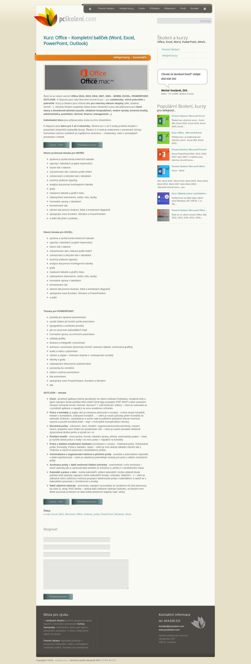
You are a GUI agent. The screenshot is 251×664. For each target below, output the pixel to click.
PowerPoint (107, 514)
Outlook (88, 514)
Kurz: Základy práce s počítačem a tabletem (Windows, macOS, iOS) (189, 193)
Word (128, 514)
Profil (183, 8)
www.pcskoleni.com (169, 629)
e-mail (47, 514)
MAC (61, 514)
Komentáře (139, 57)
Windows (119, 514)
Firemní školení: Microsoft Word (188, 166)
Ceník (142, 8)
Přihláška (154, 8)
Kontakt (194, 8)
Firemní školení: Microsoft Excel (188, 116)
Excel (54, 514)
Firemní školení (106, 8)
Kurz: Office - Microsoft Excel (187, 132)
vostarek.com (61, 660)
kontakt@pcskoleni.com (171, 626)
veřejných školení (55, 620)
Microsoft (70, 514)
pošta (96, 514)
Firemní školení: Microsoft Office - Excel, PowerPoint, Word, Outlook (189, 210)
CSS (113, 660)
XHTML (105, 660)
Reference (169, 8)
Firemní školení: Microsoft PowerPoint (189, 149)
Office (79, 514)
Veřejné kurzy (126, 8)
